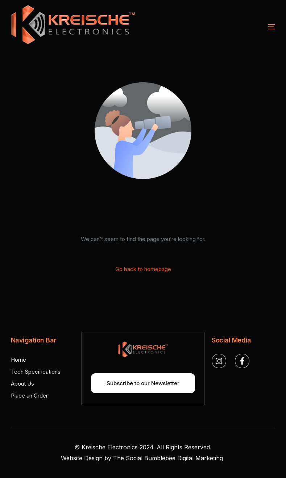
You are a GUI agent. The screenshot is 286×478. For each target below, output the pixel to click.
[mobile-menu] (253, 27)
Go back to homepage (143, 269)
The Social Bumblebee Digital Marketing (169, 458)
